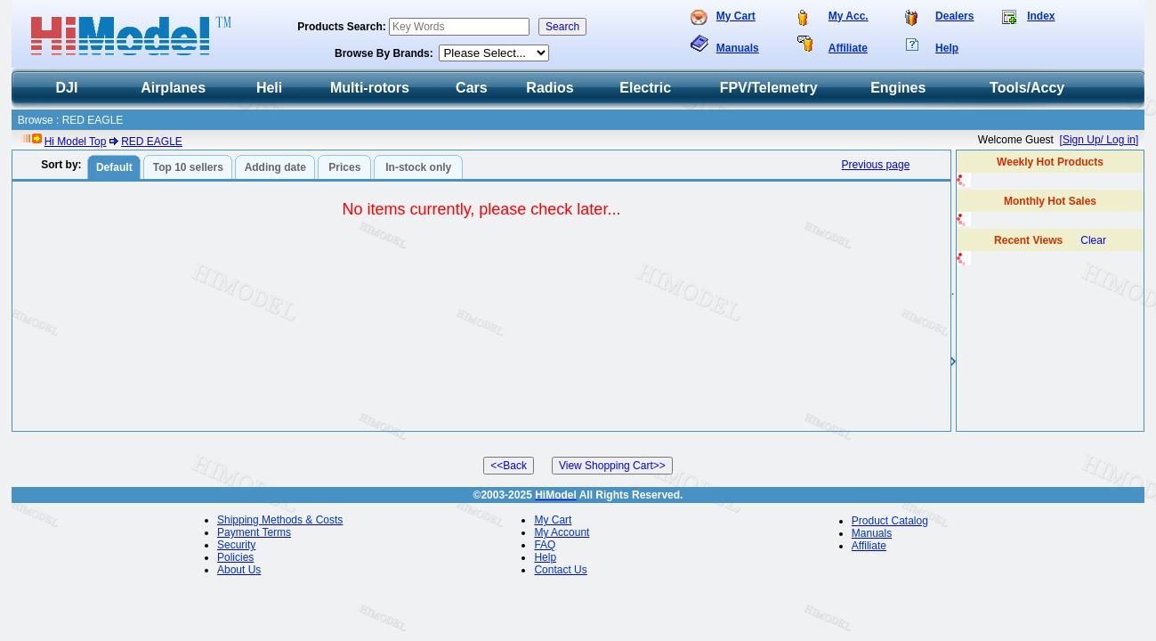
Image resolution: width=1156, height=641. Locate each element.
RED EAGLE (151, 141)
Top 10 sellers (188, 167)
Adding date (275, 167)
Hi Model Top (75, 141)
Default (114, 167)
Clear (1093, 240)
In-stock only (418, 167)
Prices (344, 167)
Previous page (876, 164)
